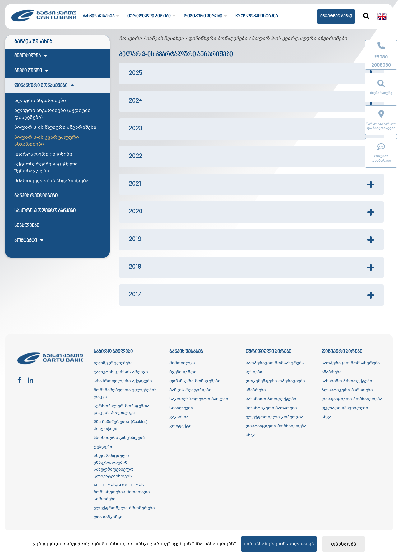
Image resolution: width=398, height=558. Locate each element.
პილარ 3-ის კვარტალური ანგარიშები (46, 141)
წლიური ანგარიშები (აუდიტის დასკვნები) (52, 114)
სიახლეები (26, 225)
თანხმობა (343, 544)
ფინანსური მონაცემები (217, 38)
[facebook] (19, 380)
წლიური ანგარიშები (40, 100)
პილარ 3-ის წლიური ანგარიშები (55, 127)
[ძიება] (366, 16)
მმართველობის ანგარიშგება (51, 181)
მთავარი (130, 38)
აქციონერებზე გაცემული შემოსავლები (46, 167)
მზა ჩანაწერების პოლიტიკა (279, 544)
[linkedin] (30, 380)
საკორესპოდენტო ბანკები (45, 210)
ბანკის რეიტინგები (36, 195)
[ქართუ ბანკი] (43, 23)
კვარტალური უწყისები (43, 154)
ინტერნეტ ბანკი (336, 16)
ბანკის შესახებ (165, 38)
